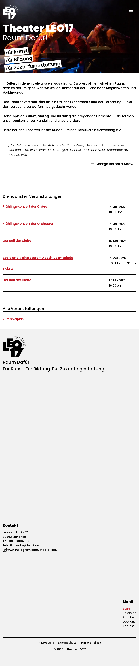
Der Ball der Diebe (17, 241)
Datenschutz (67, 642)
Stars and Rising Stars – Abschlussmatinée (38, 258)
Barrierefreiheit (91, 642)
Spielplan (129, 613)
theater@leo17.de (26, 545)
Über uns (129, 622)
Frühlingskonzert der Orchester (28, 223)
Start (126, 609)
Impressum (46, 642)
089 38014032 (19, 541)
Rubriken (129, 617)
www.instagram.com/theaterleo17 (32, 550)
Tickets (8, 268)
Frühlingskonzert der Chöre (25, 206)
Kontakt (128, 626)
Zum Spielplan (13, 319)
